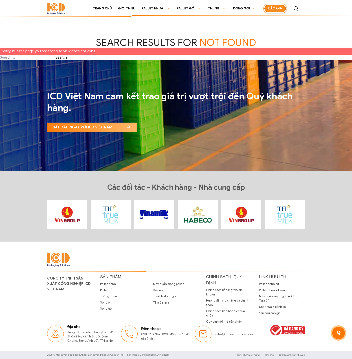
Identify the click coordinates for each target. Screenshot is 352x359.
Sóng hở (106, 309)
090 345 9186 (171, 334)
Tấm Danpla (161, 302)
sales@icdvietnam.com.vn (234, 334)
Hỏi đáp (269, 355)
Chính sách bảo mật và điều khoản (225, 292)
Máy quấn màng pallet (168, 284)
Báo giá (275, 8)
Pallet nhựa (156, 8)
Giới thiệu (126, 8)
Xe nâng (159, 290)
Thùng (217, 8)
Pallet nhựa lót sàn (272, 290)
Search (61, 57)
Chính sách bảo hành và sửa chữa (225, 313)
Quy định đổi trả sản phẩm (224, 322)
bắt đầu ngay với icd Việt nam (92, 127)
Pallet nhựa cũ (269, 284)
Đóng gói (245, 8)
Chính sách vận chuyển (292, 355)
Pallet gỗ (189, 8)
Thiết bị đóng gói (164, 296)
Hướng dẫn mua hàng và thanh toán (227, 303)
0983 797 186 (150, 334)
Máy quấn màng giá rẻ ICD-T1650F (278, 298)
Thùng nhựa (108, 296)
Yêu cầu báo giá (270, 313)
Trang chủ (102, 8)
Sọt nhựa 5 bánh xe (272, 307)
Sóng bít (106, 302)
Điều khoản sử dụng (248, 355)
